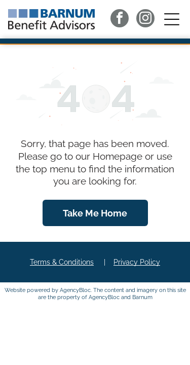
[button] (171, 19)
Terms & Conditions (62, 262)
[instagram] (145, 19)
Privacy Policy (136, 262)
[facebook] (119, 19)
